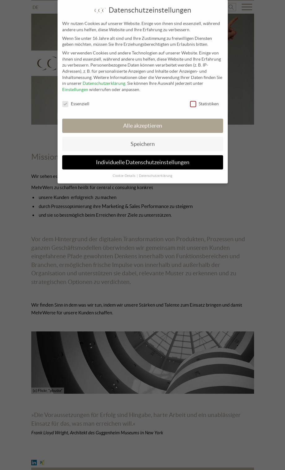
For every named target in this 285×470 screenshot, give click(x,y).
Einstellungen (75, 86)
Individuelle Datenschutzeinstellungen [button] (142, 159)
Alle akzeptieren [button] (142, 122)
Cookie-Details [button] (124, 172)
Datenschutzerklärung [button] (155, 172)
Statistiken (204, 101)
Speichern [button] (143, 141)
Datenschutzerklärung (104, 80)
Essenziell (75, 101)
